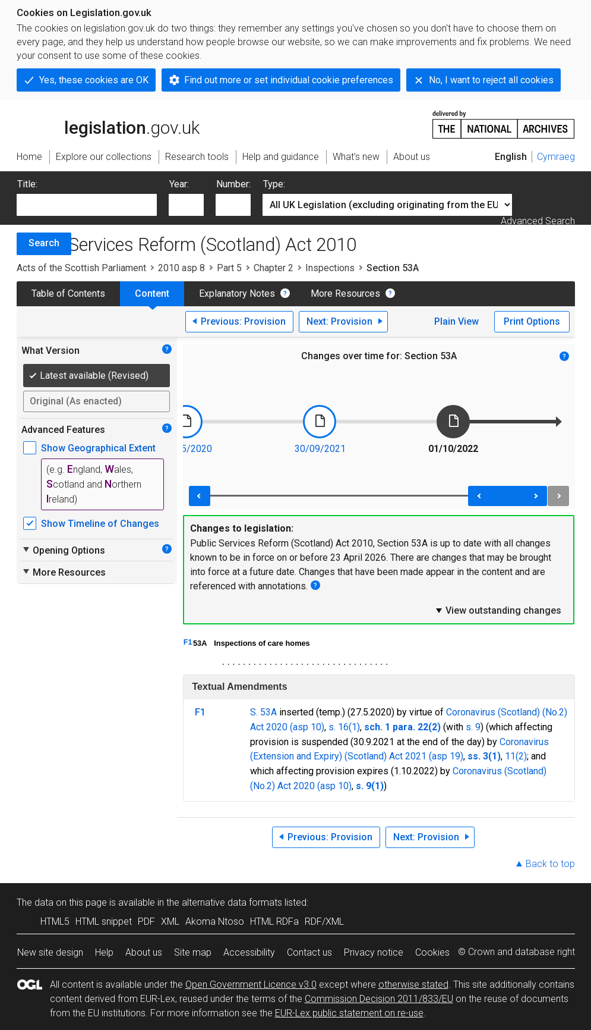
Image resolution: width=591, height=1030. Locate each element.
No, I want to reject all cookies (491, 80)
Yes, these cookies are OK (93, 80)
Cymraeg (556, 156)
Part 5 (229, 268)
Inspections (330, 268)
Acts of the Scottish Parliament (81, 268)
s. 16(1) (344, 727)
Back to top (550, 863)
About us (143, 952)
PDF (146, 921)
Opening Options (63, 550)
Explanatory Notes (237, 293)
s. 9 (473, 727)
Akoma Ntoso (214, 921)
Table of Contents (68, 293)
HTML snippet (103, 921)
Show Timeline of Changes (100, 523)
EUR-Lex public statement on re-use (349, 1013)
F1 (188, 642)
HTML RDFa (274, 921)
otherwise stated (413, 984)
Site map (192, 952)
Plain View (456, 321)
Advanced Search (538, 221)
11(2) (516, 756)
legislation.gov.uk (108, 124)
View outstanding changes (497, 610)
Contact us (309, 952)
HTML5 (54, 921)
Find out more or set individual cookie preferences (288, 80)
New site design (50, 952)
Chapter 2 (273, 268)
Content (152, 293)
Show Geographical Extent (98, 448)
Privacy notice (373, 952)
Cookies (432, 952)
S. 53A (263, 712)
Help (104, 952)
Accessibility (249, 952)
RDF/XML (324, 921)
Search (44, 243)
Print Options (532, 321)
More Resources (345, 293)
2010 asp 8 (181, 268)
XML (170, 921)
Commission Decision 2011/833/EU (379, 998)
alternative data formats (232, 902)
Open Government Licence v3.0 (251, 984)
